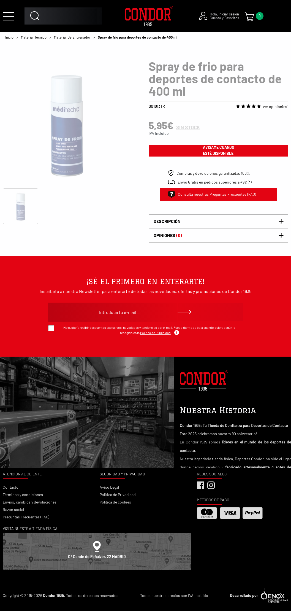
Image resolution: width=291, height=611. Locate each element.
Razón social (13, 509)
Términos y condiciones (23, 494)
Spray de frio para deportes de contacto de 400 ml (137, 37)
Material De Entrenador (72, 37)
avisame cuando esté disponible (218, 150)
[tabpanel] (66, 123)
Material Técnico (34, 37)
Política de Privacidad (118, 494)
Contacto (10, 487)
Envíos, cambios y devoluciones (29, 502)
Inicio (9, 37)
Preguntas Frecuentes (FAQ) (26, 517)
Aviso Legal (109, 487)
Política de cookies (115, 502)
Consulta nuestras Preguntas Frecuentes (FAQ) (212, 194)
